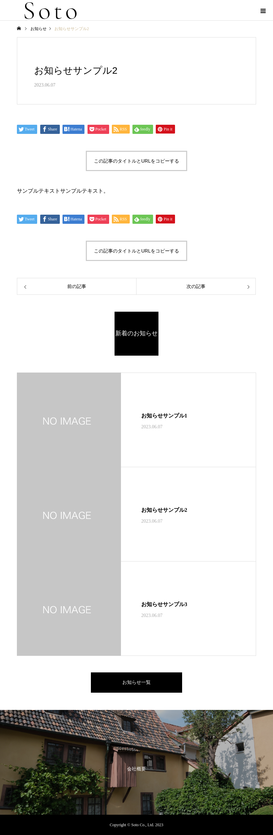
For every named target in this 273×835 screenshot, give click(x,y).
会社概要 (136, 768)
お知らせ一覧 (136, 682)
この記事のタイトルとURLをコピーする (136, 161)
